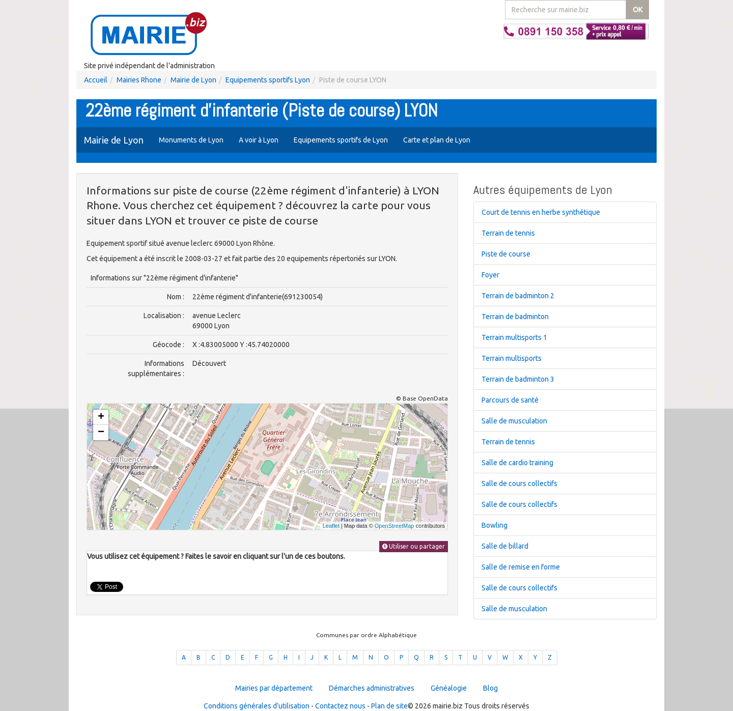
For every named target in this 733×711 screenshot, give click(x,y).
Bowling (495, 525)
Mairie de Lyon (193, 80)
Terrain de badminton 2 (518, 296)
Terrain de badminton (515, 316)
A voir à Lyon (258, 140)
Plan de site (389, 706)
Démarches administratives (371, 688)
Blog (490, 688)
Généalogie (449, 688)
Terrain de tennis (508, 233)
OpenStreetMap (394, 526)
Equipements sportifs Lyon (267, 80)
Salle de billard (505, 546)
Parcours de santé (510, 400)
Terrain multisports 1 (514, 337)
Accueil (95, 80)
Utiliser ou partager (413, 546)
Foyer (490, 275)
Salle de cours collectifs (519, 483)
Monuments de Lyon (191, 140)
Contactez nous (340, 706)
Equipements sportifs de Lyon (341, 140)
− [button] (101, 432)
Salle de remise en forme (521, 567)
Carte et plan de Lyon (436, 140)
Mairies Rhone (139, 80)
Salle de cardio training (517, 463)
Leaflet (331, 526)
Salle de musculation (514, 421)
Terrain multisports (512, 358)
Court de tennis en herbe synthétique (541, 212)
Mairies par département (274, 688)
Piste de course (506, 254)
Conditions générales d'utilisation (256, 706)
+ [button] (101, 417)
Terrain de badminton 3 (518, 379)
